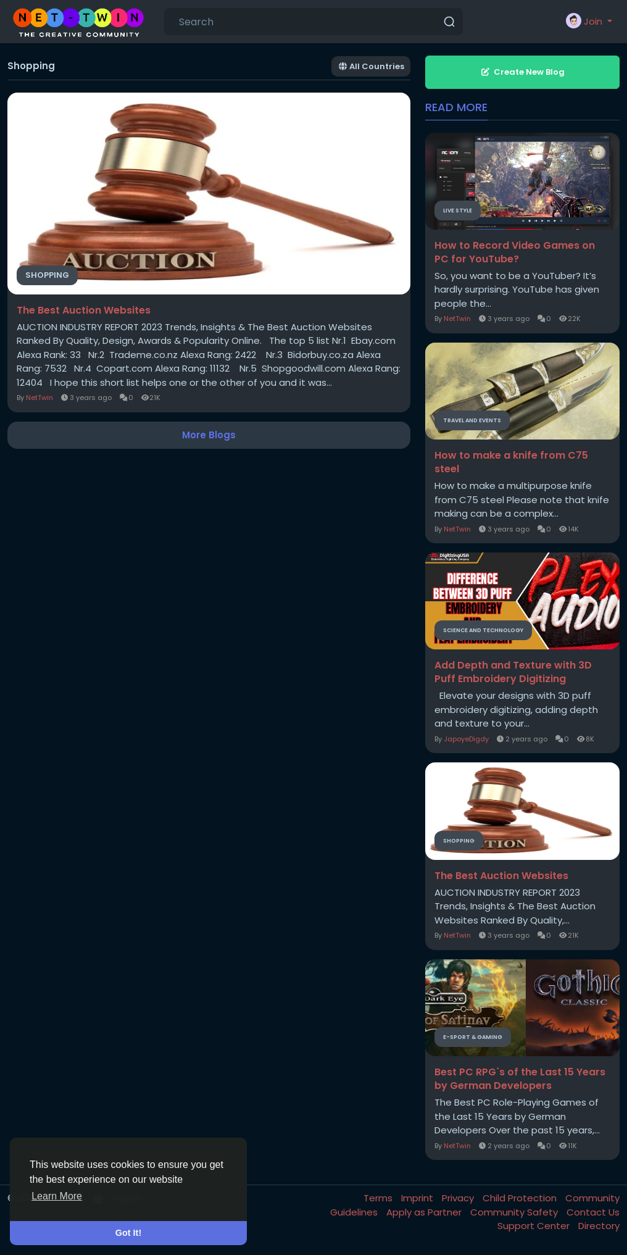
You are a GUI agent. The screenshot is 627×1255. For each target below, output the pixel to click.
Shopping (47, 275)
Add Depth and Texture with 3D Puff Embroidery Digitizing (513, 672)
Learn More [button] (56, 1196)
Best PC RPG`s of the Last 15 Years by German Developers (519, 1079)
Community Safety (515, 1212)
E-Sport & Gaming (472, 1037)
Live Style (457, 210)
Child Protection (521, 1197)
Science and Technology (483, 630)
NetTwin (39, 397)
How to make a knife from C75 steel (511, 462)
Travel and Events (472, 420)
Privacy (459, 1197)
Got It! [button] (128, 1233)
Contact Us (593, 1212)
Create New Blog (523, 72)
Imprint (418, 1197)
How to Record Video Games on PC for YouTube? (514, 252)
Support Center (534, 1225)
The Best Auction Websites (84, 310)
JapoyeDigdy (466, 739)
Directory (599, 1225)
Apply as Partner (425, 1212)
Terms (379, 1197)
